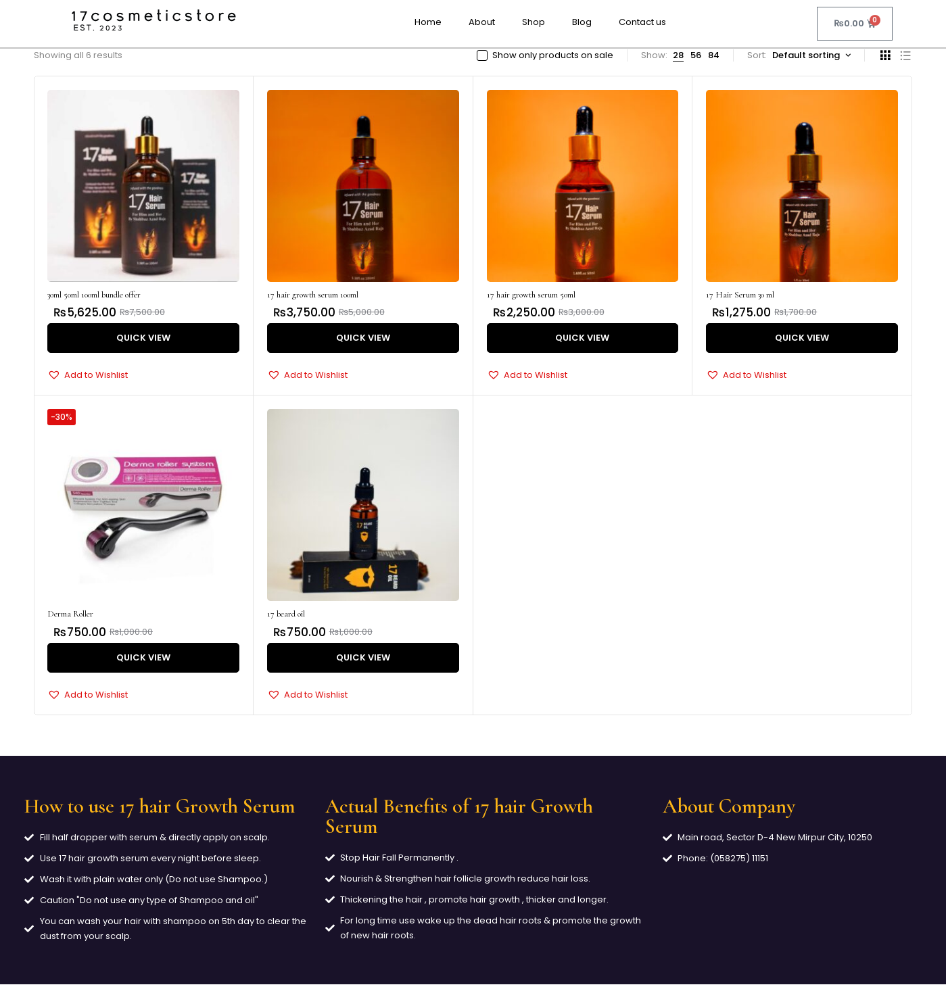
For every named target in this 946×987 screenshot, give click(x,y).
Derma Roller (70, 615)
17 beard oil (286, 615)
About (482, 22)
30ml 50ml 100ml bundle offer (94, 294)
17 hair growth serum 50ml (531, 294)
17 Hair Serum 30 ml (740, 294)
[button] (87, 376)
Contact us (642, 22)
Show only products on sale (552, 55)
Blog (582, 22)
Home (428, 22)
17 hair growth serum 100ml (312, 294)
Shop (533, 22)
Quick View (143, 338)
